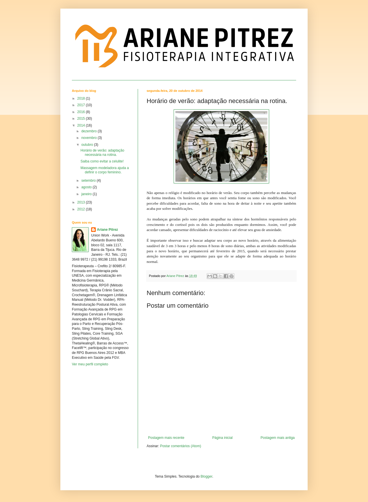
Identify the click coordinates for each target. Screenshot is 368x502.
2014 (81, 125)
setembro (89, 181)
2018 (81, 98)
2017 (81, 105)
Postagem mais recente (166, 438)
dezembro (89, 131)
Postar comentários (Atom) (180, 446)
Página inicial (222, 438)
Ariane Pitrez (107, 230)
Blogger (206, 476)
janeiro (87, 194)
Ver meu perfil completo (90, 364)
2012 (81, 209)
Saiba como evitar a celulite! (102, 161)
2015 (81, 119)
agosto (87, 187)
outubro (87, 145)
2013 (81, 202)
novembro (89, 138)
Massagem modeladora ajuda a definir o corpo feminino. (104, 170)
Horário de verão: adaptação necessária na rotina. (102, 152)
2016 (81, 112)
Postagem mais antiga (277, 438)
